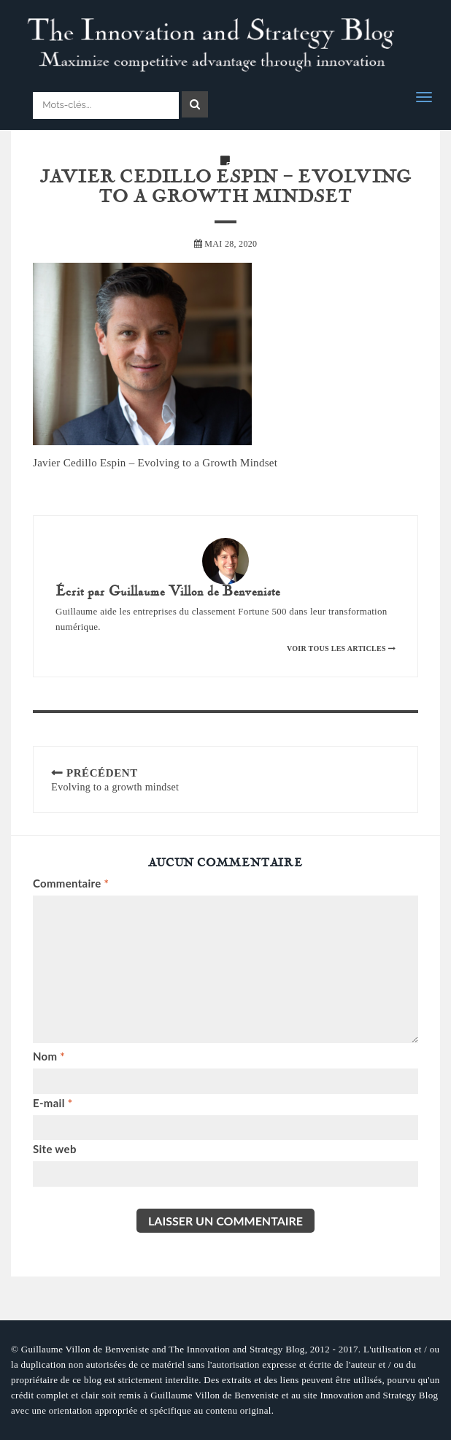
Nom (49, 1056)
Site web (55, 1148)
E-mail (52, 1102)
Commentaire (71, 883)
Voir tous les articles (341, 648)
